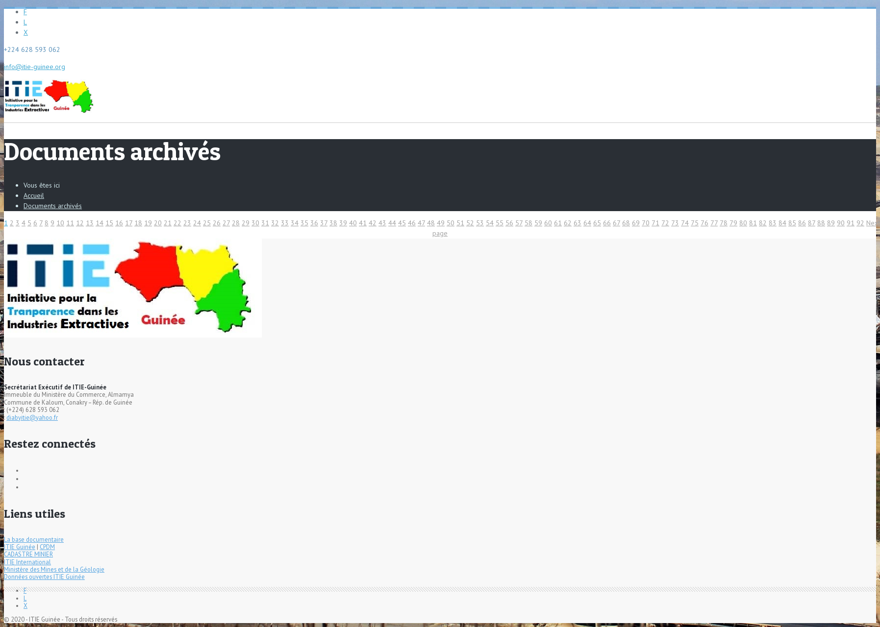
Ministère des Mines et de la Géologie (54, 569)
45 (402, 222)
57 (519, 222)
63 (577, 222)
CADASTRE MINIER (28, 554)
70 (646, 222)
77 (714, 222)
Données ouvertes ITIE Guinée (44, 576)
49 (441, 222)
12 (80, 222)
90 (841, 222)
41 (363, 222)
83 (773, 222)
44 (392, 222)
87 (811, 222)
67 (616, 222)
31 (265, 222)
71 (655, 222)
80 (743, 222)
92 (860, 222)
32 (275, 222)
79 (733, 222)
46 (412, 222)
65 (597, 222)
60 (548, 222)
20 (158, 222)
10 (60, 222)
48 (431, 222)
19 (148, 222)
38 (333, 222)
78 (724, 222)
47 (421, 222)
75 (695, 222)
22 (177, 222)
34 (295, 222)
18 (138, 222)
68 (626, 222)
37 (323, 222)
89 (831, 222)
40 (353, 222)
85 (792, 222)
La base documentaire (34, 539)
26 (217, 222)
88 (821, 222)
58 (528, 222)
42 (373, 222)
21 (168, 222)
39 (343, 222)
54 (490, 222)
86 (802, 222)
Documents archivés (53, 205)
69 (636, 222)
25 (207, 222)
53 (480, 222)
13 (90, 222)
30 (255, 222)
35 (304, 222)
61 (558, 222)
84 (782, 222)
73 (675, 222)
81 (753, 222)
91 (851, 222)
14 (99, 222)
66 (607, 222)
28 (236, 222)
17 (128, 222)
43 (382, 222)
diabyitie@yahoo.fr (32, 417)
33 (285, 222)
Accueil (34, 195)
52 (470, 222)
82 (763, 222)
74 (685, 222)
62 (568, 222)
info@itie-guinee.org (34, 66)
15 (109, 222)
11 (70, 222)
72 (665, 222)
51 (460, 222)
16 (119, 222)
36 (314, 222)
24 (197, 222)
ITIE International (27, 562)
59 (538, 222)
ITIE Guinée (19, 547)
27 (226, 222)
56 (509, 222)
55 (499, 222)
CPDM (47, 547)
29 (246, 222)
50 (450, 222)
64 (587, 222)
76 (704, 222)
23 (187, 222)
